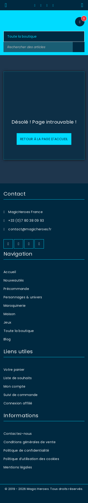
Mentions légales (18, 467)
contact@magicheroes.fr (29, 229)
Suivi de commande (21, 394)
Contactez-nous (18, 433)
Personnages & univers (23, 297)
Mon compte (15, 386)
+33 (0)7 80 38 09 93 (26, 220)
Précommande (16, 288)
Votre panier (14, 369)
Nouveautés (14, 280)
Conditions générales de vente (30, 442)
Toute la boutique (19, 330)
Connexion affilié (18, 403)
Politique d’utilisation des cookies (31, 459)
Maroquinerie (15, 305)
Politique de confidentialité (26, 450)
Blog (7, 339)
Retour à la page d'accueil (44, 139)
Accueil (10, 272)
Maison (9, 314)
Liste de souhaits (18, 378)
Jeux (7, 322)
